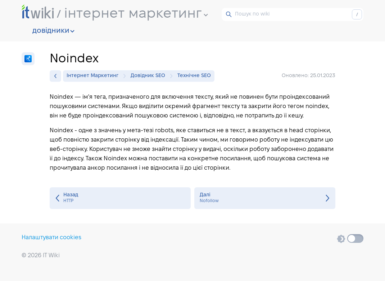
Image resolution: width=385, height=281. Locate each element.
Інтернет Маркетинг (94, 76)
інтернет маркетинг (136, 14)
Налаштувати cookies (51, 237)
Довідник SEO (150, 76)
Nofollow (264, 198)
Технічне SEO (194, 75)
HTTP (120, 198)
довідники (53, 31)
